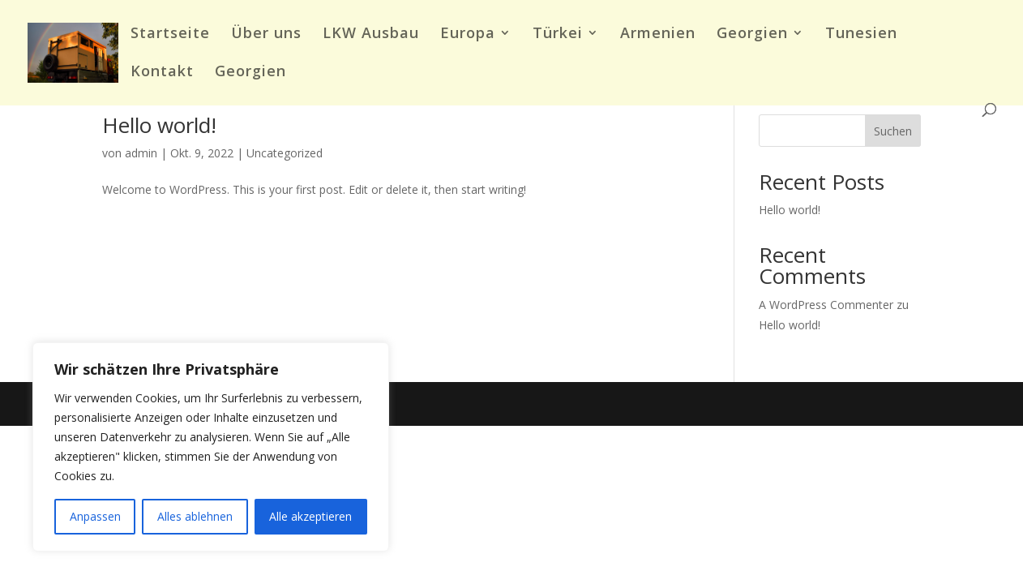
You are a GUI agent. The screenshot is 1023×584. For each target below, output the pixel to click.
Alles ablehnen (195, 516)
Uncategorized (284, 153)
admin (141, 153)
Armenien (658, 34)
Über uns (266, 34)
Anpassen (95, 516)
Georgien (752, 34)
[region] (210, 447)
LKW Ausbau (371, 34)
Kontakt (162, 72)
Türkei (558, 34)
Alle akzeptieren (310, 516)
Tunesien (861, 34)
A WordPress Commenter (826, 304)
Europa (467, 34)
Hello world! (159, 125)
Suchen (893, 131)
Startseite (170, 34)
